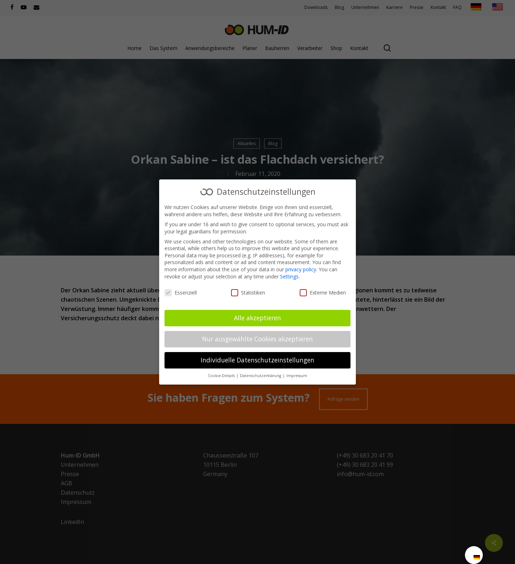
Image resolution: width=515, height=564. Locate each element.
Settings (289, 276)
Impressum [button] (296, 375)
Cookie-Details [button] (222, 375)
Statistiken (248, 292)
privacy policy (300, 269)
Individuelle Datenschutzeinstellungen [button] (257, 360)
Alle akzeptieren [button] (257, 317)
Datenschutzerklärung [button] (261, 375)
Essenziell (181, 292)
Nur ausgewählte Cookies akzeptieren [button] (257, 339)
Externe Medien (323, 292)
